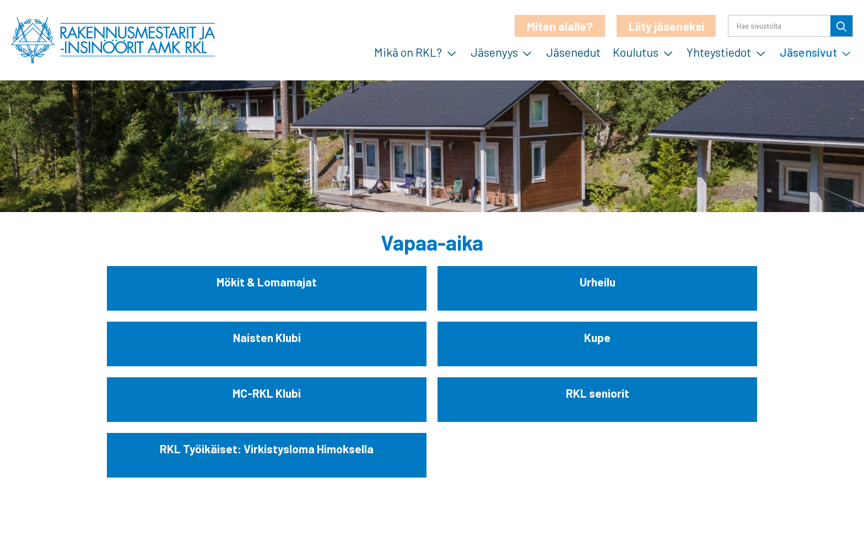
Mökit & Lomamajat (267, 282)
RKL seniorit (597, 393)
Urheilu (597, 282)
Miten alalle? (560, 26)
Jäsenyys (494, 52)
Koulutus (635, 52)
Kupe (597, 337)
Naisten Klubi (267, 337)
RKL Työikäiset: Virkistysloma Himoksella (267, 449)
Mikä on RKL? (408, 52)
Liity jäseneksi (666, 26)
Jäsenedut (573, 52)
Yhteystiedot (719, 52)
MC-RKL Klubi (267, 393)
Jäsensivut (808, 52)
